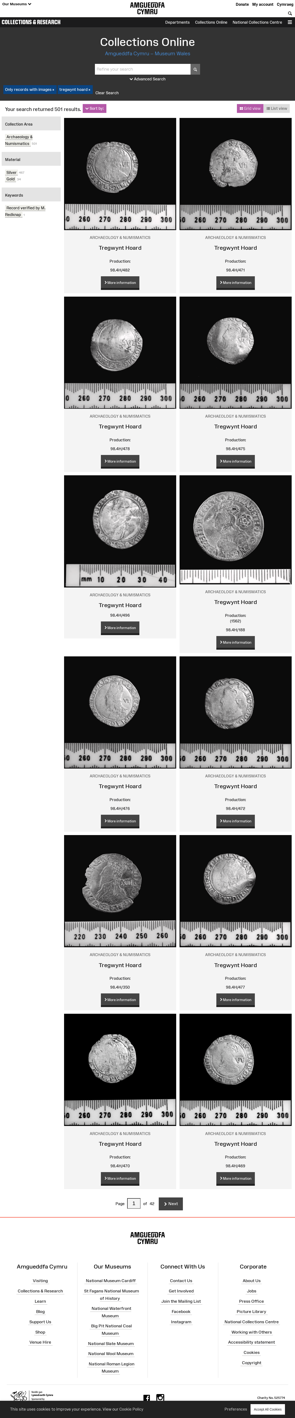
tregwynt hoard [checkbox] (75, 89)
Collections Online (211, 22)
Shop (40, 1331)
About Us (252, 1280)
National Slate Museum (111, 1343)
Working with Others (251, 1331)
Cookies (252, 1352)
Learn (40, 1301)
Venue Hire (40, 1342)
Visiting (40, 1280)
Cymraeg (285, 4)
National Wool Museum (110, 1353)
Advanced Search (148, 79)
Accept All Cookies (268, 1409)
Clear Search (107, 93)
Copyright (251, 1362)
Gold (10, 179)
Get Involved (181, 1291)
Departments (177, 22)
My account (262, 4)
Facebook (181, 1311)
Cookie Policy (131, 1409)
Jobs (251, 1291)
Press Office (251, 1301)
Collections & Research (31, 22)
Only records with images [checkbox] (30, 89)
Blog (40, 1311)
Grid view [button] (250, 108)
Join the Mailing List (181, 1301)
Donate (242, 4)
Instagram (181, 1321)
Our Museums (16, 4)
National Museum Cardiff (111, 1280)
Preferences (235, 1409)
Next (171, 1204)
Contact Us (181, 1280)
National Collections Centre (257, 22)
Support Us (40, 1321)
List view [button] (277, 108)
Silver (11, 172)
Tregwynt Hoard (120, 247)
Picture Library (251, 1311)
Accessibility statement (251, 1342)
